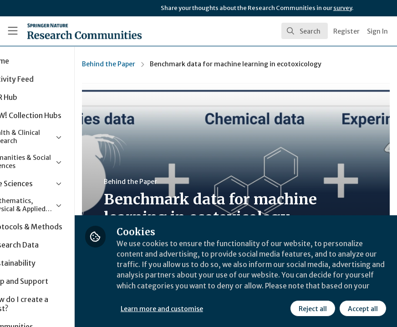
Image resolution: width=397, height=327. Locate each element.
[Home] (66, 31)
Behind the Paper (150, 64)
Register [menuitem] (346, 31)
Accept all (362, 308)
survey (342, 8)
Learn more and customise (204, 308)
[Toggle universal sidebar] (12, 31)
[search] (304, 31)
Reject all (312, 308)
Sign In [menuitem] (377, 31)
